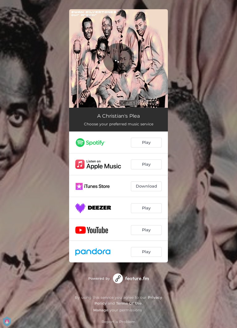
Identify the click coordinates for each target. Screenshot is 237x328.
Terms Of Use (129, 303)
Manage (100, 310)
